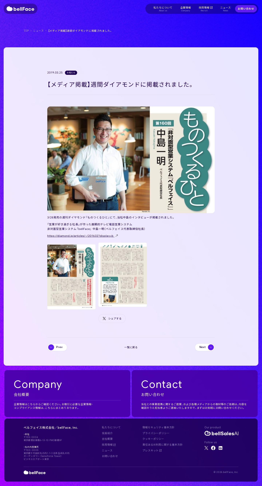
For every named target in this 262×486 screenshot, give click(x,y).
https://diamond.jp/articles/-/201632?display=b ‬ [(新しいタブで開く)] (80, 236)
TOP (26, 30)
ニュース (38, 30)
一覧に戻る (131, 347)
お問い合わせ (246, 8)
